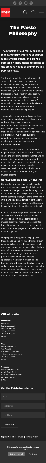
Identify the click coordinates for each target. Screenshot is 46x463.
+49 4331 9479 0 (7, 377)
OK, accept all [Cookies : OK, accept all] (16, 454)
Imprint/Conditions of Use (12, 437)
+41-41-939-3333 (8, 331)
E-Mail (3, 336)
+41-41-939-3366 (8, 334)
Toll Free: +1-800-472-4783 (12, 354)
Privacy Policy (32, 437)
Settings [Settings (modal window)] (33, 454)
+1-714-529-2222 (8, 357)
